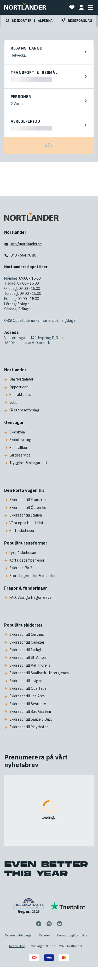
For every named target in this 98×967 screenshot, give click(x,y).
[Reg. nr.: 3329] (28, 906)
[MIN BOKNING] (81, 7)
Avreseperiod (25, 121)
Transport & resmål (34, 73)
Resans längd (26, 48)
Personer (21, 97)
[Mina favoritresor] (72, 7)
